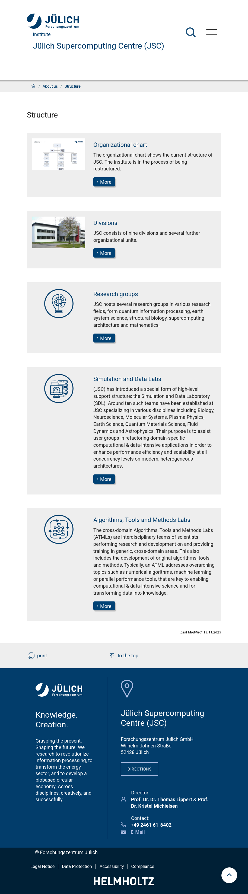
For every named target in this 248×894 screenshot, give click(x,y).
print (37, 655)
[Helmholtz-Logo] (124, 883)
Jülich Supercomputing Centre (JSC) (98, 45)
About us (50, 86)
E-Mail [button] (138, 832)
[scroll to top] (229, 875)
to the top (123, 655)
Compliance (142, 866)
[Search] (191, 32)
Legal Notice (42, 866)
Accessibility (112, 866)
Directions (140, 769)
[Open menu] (211, 32)
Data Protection (77, 866)
